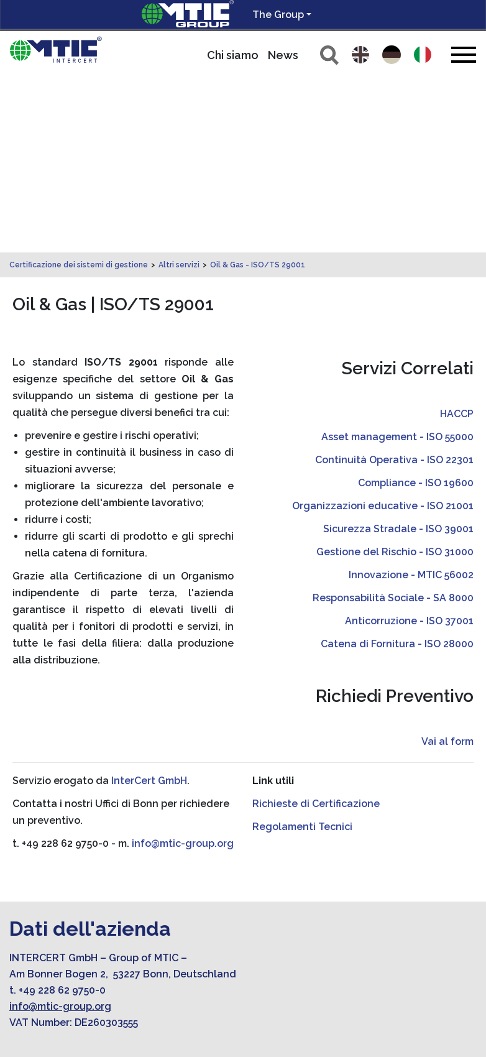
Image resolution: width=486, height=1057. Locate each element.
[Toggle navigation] (464, 54)
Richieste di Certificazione (316, 629)
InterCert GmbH (149, 606)
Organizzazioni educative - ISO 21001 (383, 332)
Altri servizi (178, 90)
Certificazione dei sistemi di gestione (78, 90)
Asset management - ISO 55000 (397, 263)
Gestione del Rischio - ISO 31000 (395, 378)
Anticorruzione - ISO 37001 (409, 447)
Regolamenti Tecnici (302, 652)
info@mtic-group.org (183, 669)
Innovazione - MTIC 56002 (411, 401)
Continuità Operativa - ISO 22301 (394, 286)
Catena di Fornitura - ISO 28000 (397, 470)
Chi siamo (233, 55)
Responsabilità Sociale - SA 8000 (393, 424)
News (283, 55)
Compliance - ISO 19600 (416, 309)
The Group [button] (278, 15)
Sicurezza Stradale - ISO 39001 (398, 355)
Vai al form (447, 567)
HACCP (457, 240)
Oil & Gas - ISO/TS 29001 (257, 90)
